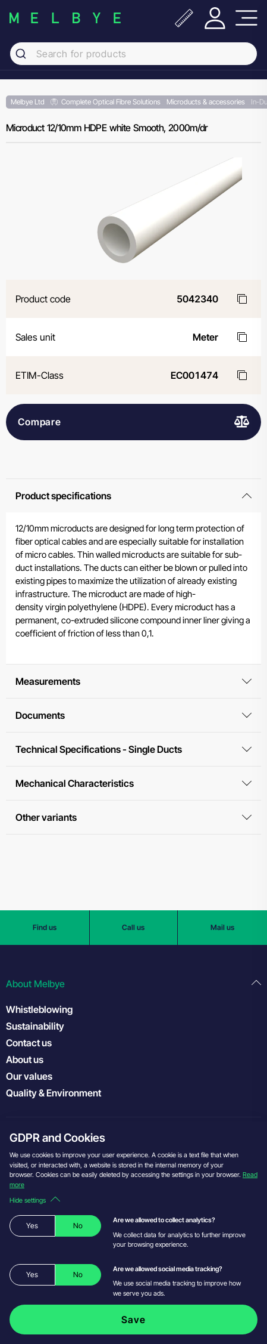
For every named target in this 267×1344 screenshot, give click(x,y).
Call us (133, 927)
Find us (44, 927)
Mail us (222, 927)
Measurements (133, 681)
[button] (133, 984)
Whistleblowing (39, 1009)
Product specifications (133, 496)
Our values (29, 1076)
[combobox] (133, 54)
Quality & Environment (53, 1093)
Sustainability (35, 1026)
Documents (133, 715)
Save (133, 1320)
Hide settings (35, 1200)
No (78, 1225)
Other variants (133, 817)
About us (24, 1059)
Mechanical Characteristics (133, 783)
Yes (32, 1225)
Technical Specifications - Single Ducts (133, 749)
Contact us (29, 1043)
